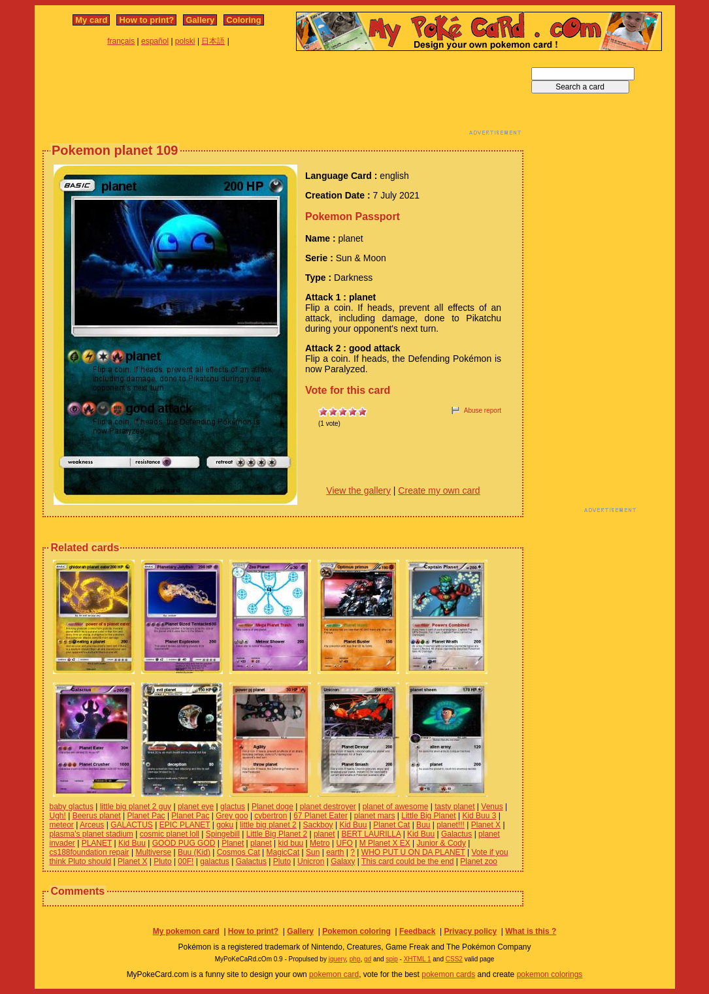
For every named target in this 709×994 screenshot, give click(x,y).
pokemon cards (448, 974)
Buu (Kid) (194, 852)
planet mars (374, 815)
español (155, 41)
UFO (345, 843)
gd (367, 959)
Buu (423, 824)
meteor (62, 824)
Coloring (243, 20)
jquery (337, 959)
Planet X (486, 824)
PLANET (97, 843)
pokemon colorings (550, 974)
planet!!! (451, 824)
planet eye (196, 806)
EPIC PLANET (184, 824)
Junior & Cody (441, 843)
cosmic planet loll (169, 834)
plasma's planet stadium (91, 834)
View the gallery (358, 490)
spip (391, 959)
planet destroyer (328, 806)
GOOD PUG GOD (184, 843)
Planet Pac (146, 815)
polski (185, 41)
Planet (233, 843)
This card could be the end (407, 861)
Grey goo (232, 815)
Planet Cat (391, 824)
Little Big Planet (428, 815)
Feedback (417, 931)
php (355, 959)
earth (335, 852)
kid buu (291, 843)
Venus (492, 806)
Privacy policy (470, 931)
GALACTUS (131, 824)
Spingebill (223, 834)
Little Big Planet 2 (276, 834)
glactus (232, 806)
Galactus (456, 834)
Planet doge (272, 806)
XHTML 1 (417, 959)
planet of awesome (396, 806)
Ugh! (58, 815)
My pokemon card (186, 931)
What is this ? (530, 931)
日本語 (213, 41)
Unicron (310, 861)
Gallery (200, 20)
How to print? (146, 20)
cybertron (270, 815)
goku (224, 824)
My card (91, 20)
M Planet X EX (384, 843)
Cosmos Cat (238, 852)
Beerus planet (97, 815)
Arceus (92, 824)
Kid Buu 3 (479, 815)
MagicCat (283, 852)
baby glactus (71, 806)
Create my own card (439, 490)
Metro (320, 843)
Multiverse (153, 852)
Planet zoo (478, 861)
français (121, 41)
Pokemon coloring (356, 931)
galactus (214, 861)
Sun (313, 852)
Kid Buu (353, 824)
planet (324, 834)
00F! (185, 861)
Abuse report (482, 410)
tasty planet (454, 806)
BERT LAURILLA (371, 834)
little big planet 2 (268, 824)
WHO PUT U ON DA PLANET (413, 852)
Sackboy (318, 824)
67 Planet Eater (320, 815)
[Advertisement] (283, 96)
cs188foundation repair (89, 852)
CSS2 (454, 959)
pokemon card (334, 974)
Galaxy (343, 861)
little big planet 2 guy (135, 806)
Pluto (162, 861)
